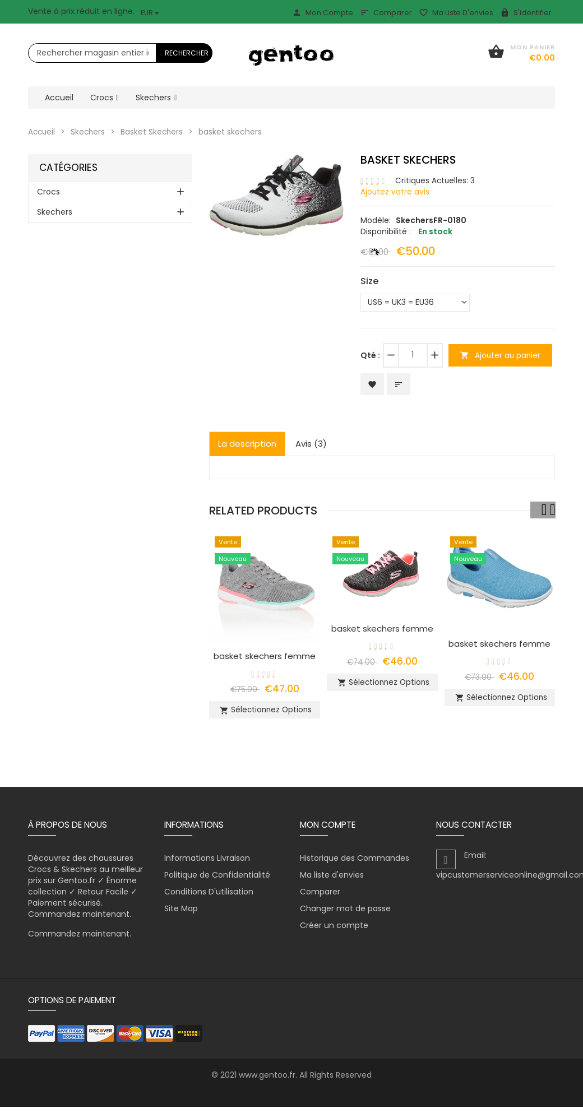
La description (247, 445)
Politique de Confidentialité (217, 881)
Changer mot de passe (345, 914)
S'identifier (526, 12)
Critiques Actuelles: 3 (435, 180)
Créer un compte (334, 931)
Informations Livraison (207, 864)
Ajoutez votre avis (395, 191)
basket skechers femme (265, 657)
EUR (150, 12)
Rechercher (187, 53)
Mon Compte (322, 12)
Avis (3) (311, 445)
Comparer (386, 12)
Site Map (181, 914)
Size (369, 281)
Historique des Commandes (354, 864)
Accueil (42, 131)
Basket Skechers (155, 131)
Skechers (90, 131)
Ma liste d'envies (456, 12)
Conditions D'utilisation (208, 897)
